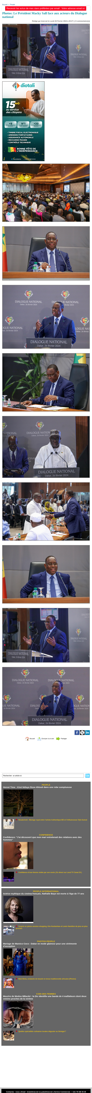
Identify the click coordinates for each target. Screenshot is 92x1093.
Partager (64, 738)
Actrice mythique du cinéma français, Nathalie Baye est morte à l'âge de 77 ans (42, 893)
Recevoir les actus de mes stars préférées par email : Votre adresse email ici (45, 8)
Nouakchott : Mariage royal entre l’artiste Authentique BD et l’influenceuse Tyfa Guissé (50, 820)
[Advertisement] (46, 1063)
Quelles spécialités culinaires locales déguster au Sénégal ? (40, 1028)
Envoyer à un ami (45, 738)
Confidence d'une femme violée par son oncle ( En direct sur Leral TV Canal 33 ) (47, 872)
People (12, 4)
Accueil (4, 4)
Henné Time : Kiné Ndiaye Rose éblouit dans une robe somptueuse (36, 787)
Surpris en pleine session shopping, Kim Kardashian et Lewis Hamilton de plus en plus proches (53, 926)
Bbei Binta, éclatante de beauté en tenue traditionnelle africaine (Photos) (44, 976)
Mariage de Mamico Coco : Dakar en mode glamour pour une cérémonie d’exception (45, 943)
